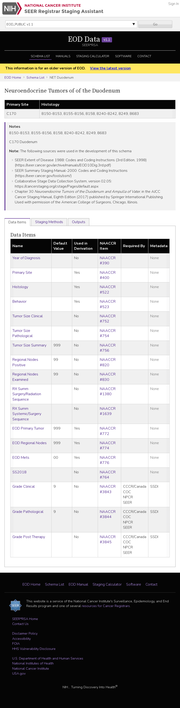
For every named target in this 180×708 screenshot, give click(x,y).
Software (123, 56)
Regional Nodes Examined (25, 377)
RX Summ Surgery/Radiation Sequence (26, 394)
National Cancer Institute (30, 668)
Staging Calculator (92, 56)
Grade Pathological (27, 511)
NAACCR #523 (108, 304)
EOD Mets (20, 457)
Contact (144, 56)
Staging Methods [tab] (49, 222)
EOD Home (12, 77)
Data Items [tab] (17, 222)
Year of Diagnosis (26, 258)
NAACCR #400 (108, 275)
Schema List (40, 56)
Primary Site (22, 272)
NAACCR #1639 (108, 411)
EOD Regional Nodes (29, 443)
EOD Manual (78, 584)
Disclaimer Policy (25, 633)
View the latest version (110, 68)
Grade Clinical (23, 486)
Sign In (173, 3)
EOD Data (90, 39)
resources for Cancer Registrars (106, 605)
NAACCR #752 (108, 319)
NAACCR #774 (108, 445)
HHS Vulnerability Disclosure (34, 648)
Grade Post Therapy (28, 536)
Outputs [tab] (78, 222)
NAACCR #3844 (108, 514)
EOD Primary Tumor (28, 428)
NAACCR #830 (108, 377)
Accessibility (21, 638)
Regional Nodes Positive (25, 362)
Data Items (23, 235)
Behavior (19, 301)
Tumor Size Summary (29, 345)
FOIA (16, 643)
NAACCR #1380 (108, 391)
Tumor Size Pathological (22, 333)
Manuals (63, 56)
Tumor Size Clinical (27, 316)
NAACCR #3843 (108, 489)
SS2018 (19, 472)
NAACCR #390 (108, 260)
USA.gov (19, 673)
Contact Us (20, 623)
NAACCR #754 (108, 333)
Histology (20, 287)
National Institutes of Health (33, 663)
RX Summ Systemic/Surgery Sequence (26, 414)
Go (155, 24)
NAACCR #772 (108, 431)
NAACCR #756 (108, 348)
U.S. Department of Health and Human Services (47, 658)
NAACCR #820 (108, 362)
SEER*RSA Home (25, 618)
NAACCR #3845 (108, 539)
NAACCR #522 (108, 289)
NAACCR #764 (108, 475)
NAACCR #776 (108, 460)
